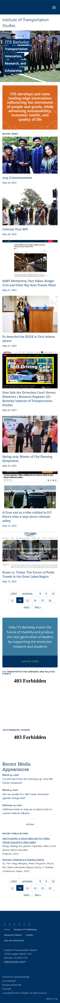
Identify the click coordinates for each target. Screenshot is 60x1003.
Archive (30, 824)
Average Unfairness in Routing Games (23, 859)
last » (39, 607)
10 (54, 593)
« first (14, 593)
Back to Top (52, 998)
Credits (29, 934)
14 (35, 600)
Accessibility (8, 981)
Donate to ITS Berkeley (25, 929)
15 (43, 600)
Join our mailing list (14, 940)
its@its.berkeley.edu (15, 961)
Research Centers (13, 934)
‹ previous (28, 593)
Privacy (6, 989)
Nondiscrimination (11, 985)
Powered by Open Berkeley (15, 977)
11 (13, 600)
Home (7, 929)
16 (50, 600)
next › (28, 607)
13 (28, 600)
